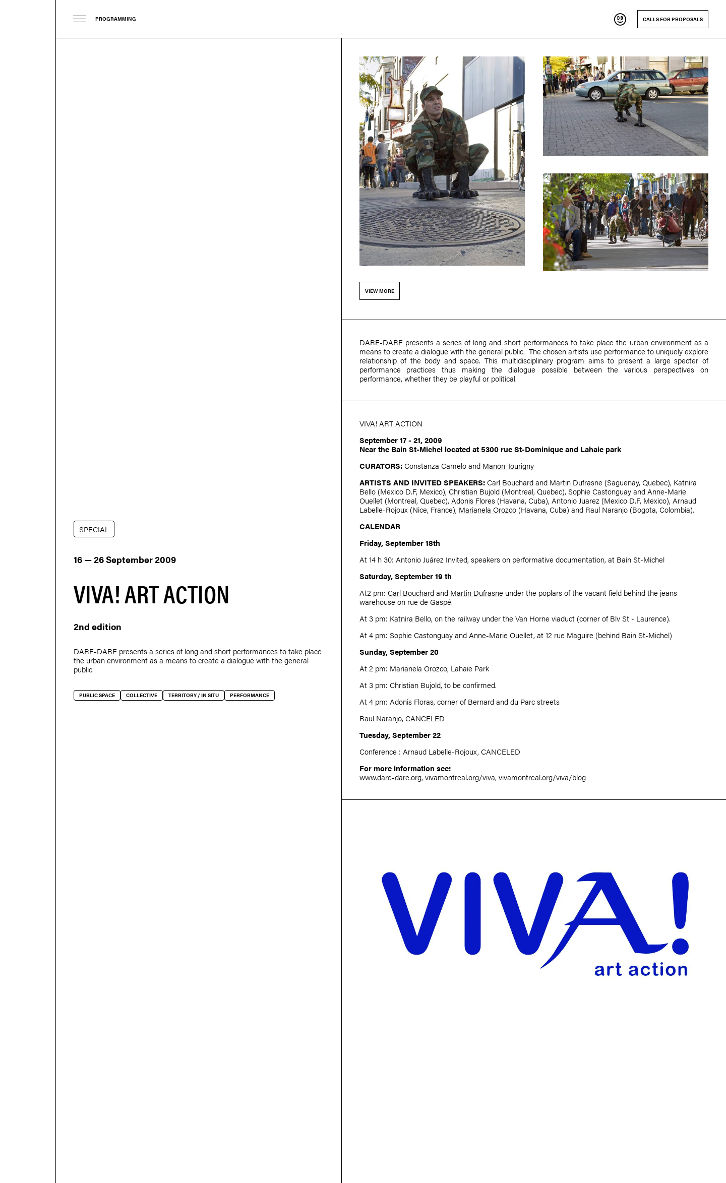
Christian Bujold (474, 491)
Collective (141, 695)
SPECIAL (94, 529)
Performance (249, 695)
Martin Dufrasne (576, 482)
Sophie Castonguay (599, 491)
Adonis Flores (473, 500)
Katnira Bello (410, 618)
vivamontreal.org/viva (460, 777)
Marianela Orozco (487, 509)
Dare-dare (28, 591)
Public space (97, 695)
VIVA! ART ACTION (390, 423)
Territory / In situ (193, 695)
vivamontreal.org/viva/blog (542, 777)
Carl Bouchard (510, 482)
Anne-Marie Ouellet (501, 635)
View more (379, 290)
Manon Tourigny (508, 465)
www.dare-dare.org (390, 777)
